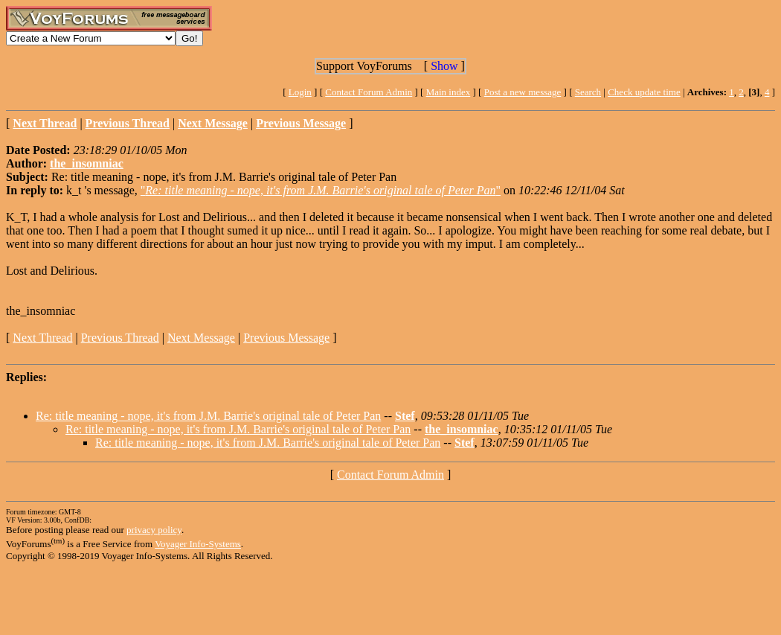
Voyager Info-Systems (198, 543)
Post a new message (523, 92)
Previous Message (286, 337)
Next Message (201, 337)
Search (588, 92)
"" (321, 190)
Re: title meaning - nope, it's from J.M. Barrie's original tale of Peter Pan (208, 415)
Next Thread (42, 337)
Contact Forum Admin (368, 92)
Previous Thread (120, 337)
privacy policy (153, 529)
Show (444, 66)
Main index (448, 92)
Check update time (644, 92)
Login (300, 92)
